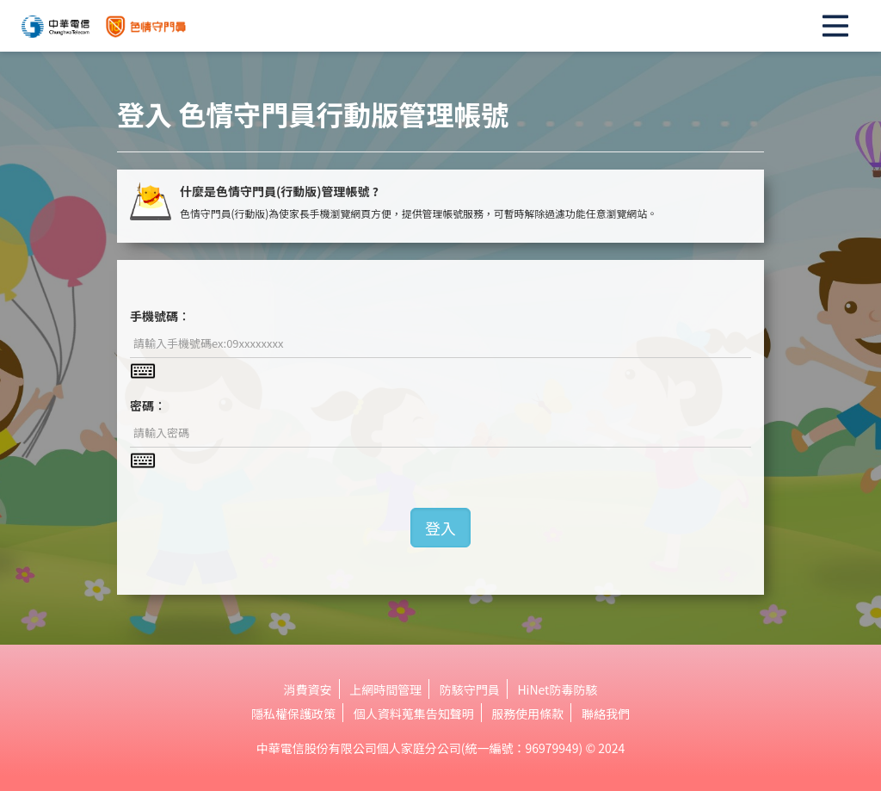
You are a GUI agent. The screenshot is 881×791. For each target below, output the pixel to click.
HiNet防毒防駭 (557, 689)
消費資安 (308, 689)
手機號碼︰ (160, 315)
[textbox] (440, 343)
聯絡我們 (606, 713)
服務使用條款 (527, 713)
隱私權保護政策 (293, 713)
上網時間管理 (385, 689)
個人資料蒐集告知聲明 (414, 713)
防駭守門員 (470, 689)
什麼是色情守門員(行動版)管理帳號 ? (279, 191)
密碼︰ (148, 405)
